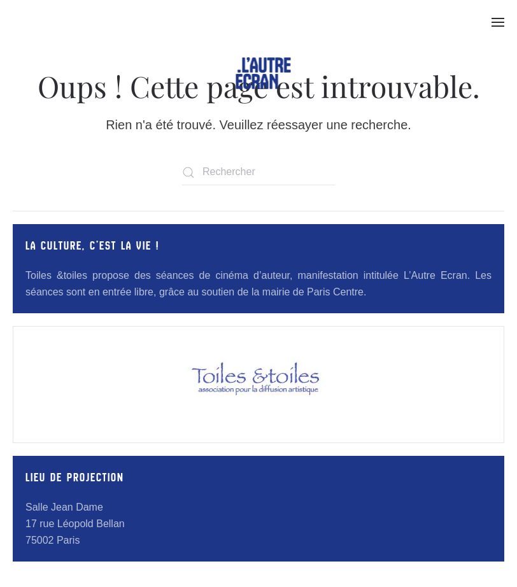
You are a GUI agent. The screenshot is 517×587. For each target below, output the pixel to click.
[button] (498, 22)
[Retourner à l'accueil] (263, 73)
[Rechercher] (258, 172)
